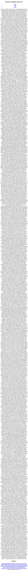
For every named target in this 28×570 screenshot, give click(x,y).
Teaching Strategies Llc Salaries (10, 565)
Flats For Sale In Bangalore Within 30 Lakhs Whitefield (13, 566)
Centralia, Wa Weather (10, 567)
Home (15, 4)
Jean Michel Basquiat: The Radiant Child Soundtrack (13, 564)
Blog (15, 6)
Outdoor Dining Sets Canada (16, 563)
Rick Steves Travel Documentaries (20, 568)
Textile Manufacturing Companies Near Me (13, 568)
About (15, 5)
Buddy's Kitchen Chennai (6, 563)
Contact (15, 7)
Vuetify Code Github (18, 567)
